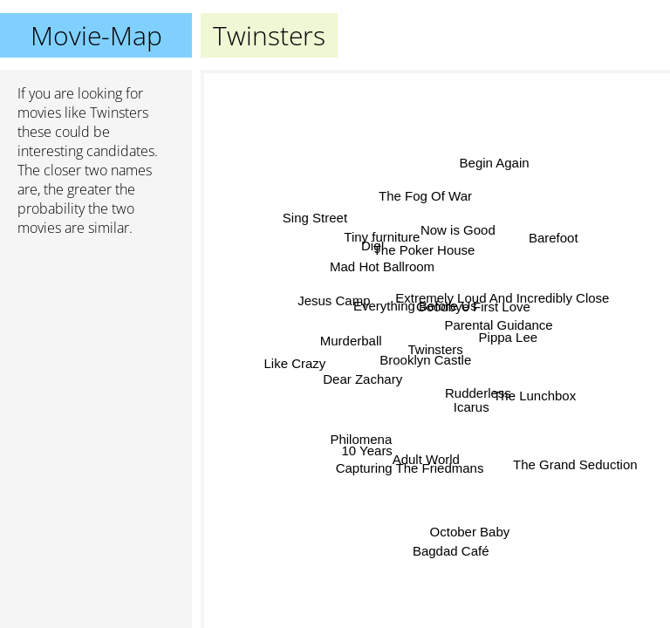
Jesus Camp (334, 299)
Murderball (352, 341)
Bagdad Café (449, 550)
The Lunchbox (534, 393)
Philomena (361, 437)
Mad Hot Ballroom (383, 265)
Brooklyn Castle (426, 359)
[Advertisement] (96, 343)
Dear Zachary (364, 379)
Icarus (472, 405)
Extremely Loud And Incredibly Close (501, 305)
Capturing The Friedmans (413, 468)
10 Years (366, 450)
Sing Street (314, 218)
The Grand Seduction (576, 461)
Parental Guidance (496, 322)
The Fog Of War (428, 195)
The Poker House (423, 249)
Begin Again (494, 162)
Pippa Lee (508, 336)
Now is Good (459, 231)
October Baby (469, 532)
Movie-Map (96, 35)
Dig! (375, 244)
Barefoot (553, 239)
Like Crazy (295, 364)
